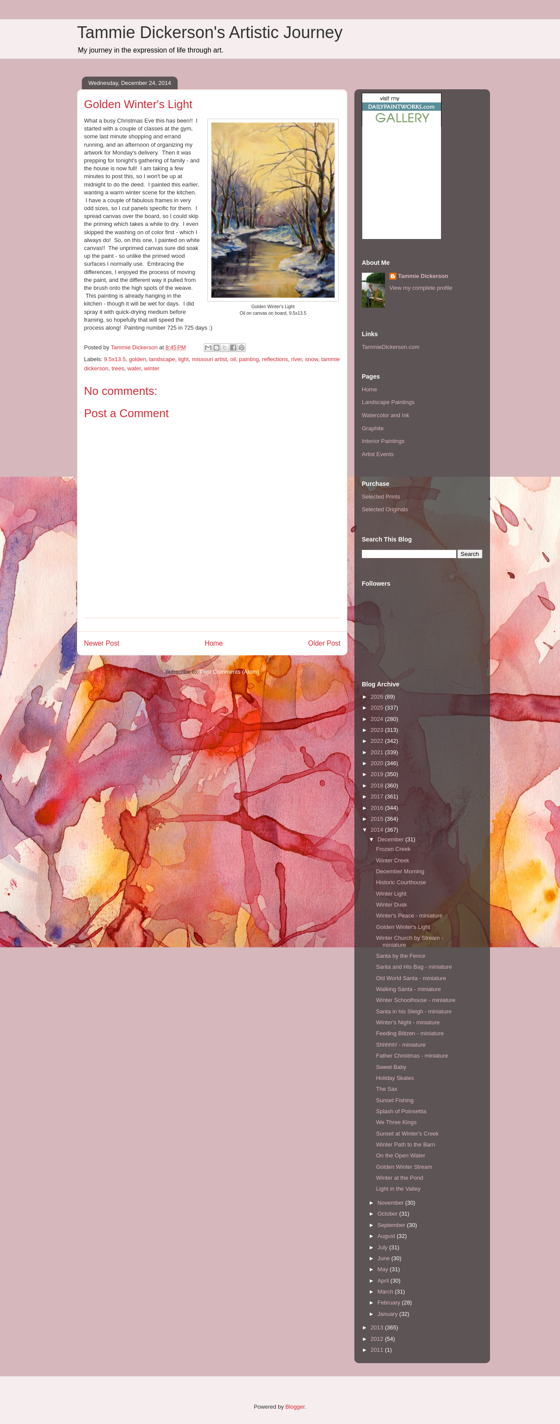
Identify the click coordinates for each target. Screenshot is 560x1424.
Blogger (294, 1406)
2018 (378, 785)
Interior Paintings (383, 441)
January (388, 1314)
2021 (378, 752)
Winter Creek (392, 860)
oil (233, 359)
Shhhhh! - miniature (400, 1044)
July (383, 1247)
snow (311, 359)
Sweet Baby (391, 1067)
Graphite (373, 428)
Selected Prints (381, 496)
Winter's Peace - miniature (409, 915)
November (392, 1202)
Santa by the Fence (400, 956)
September (392, 1225)
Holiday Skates (395, 1078)
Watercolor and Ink (386, 415)
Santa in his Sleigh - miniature (414, 1011)
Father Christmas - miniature (412, 1055)
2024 (378, 719)
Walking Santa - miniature (408, 989)
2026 (378, 696)
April (384, 1280)
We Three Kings (396, 1122)
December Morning (400, 871)
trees (118, 368)
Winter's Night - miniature (408, 1022)
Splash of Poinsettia (401, 1111)
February (390, 1302)
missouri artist (209, 359)
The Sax (386, 1089)
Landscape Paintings (388, 402)
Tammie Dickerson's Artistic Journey (210, 32)
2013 (378, 1327)
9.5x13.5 (115, 359)
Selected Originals (385, 509)
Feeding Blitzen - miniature (410, 1033)
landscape (162, 359)
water (134, 368)
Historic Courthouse (401, 882)
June (385, 1258)
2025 (378, 707)
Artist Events (378, 454)
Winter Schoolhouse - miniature (415, 1000)
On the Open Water (400, 1155)
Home (214, 643)
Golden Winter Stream (404, 1167)
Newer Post (101, 643)
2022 (378, 741)
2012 (378, 1339)
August (387, 1236)
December (392, 839)
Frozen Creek (393, 849)
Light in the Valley (398, 1188)
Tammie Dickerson (423, 276)
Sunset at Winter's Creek (407, 1133)
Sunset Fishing (394, 1100)
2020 (378, 763)
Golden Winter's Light (403, 927)
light (183, 359)
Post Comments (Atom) (229, 671)
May (384, 1269)
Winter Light (391, 893)
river (296, 359)
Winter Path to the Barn (405, 1144)
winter (151, 368)
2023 (378, 730)
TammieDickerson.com (390, 347)
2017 (378, 796)
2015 (378, 819)
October (388, 1213)
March (386, 1291)
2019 (378, 774)
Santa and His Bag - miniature (414, 966)
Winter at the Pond (399, 1177)
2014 (378, 829)
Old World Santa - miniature (411, 978)
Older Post (324, 643)
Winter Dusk (391, 904)
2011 (378, 1350)
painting (249, 359)
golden (137, 359)
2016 (378, 808)
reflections (275, 359)
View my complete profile (420, 288)
